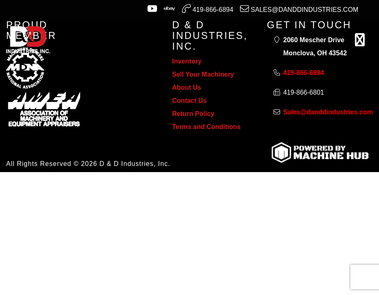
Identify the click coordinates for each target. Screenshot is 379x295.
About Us (186, 87)
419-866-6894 (207, 8)
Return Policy (193, 113)
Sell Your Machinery (203, 74)
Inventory (187, 61)
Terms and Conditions (206, 126)
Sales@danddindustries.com (299, 8)
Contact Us (189, 100)
